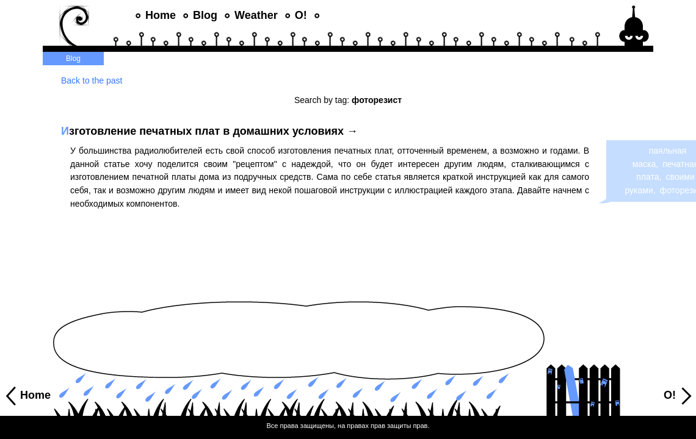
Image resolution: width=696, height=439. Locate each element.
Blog (205, 15)
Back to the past (91, 80)
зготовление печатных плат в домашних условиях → (209, 131)
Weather (256, 15)
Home (160, 15)
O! (301, 15)
